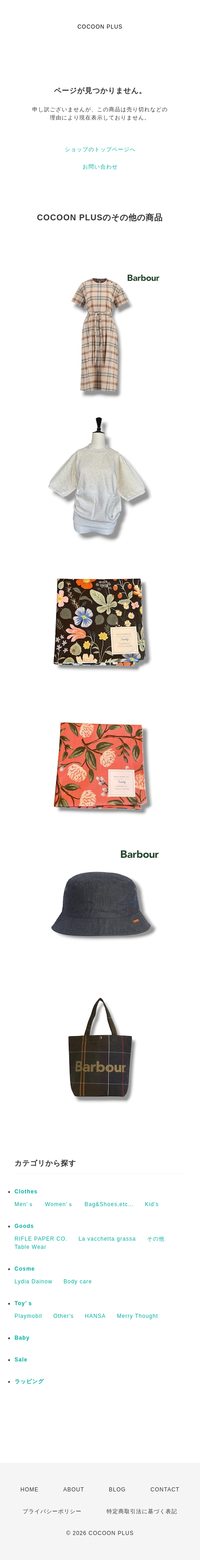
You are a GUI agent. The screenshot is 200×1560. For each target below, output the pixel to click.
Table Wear (30, 1247)
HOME (29, 1489)
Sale (21, 1359)
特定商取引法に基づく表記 (142, 1511)
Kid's (152, 1204)
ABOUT (73, 1489)
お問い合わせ (100, 167)
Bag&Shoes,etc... (109, 1204)
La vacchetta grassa (107, 1239)
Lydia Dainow (34, 1281)
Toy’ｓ (24, 1303)
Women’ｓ (59, 1204)
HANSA (95, 1316)
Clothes (26, 1191)
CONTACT (165, 1489)
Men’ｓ (24, 1204)
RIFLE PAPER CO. (41, 1239)
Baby (22, 1338)
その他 (156, 1239)
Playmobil (28, 1316)
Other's (63, 1316)
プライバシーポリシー (52, 1511)
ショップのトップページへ (100, 149)
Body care (77, 1281)
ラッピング (29, 1381)
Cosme (25, 1269)
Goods (24, 1226)
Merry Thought (137, 1316)
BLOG (117, 1489)
